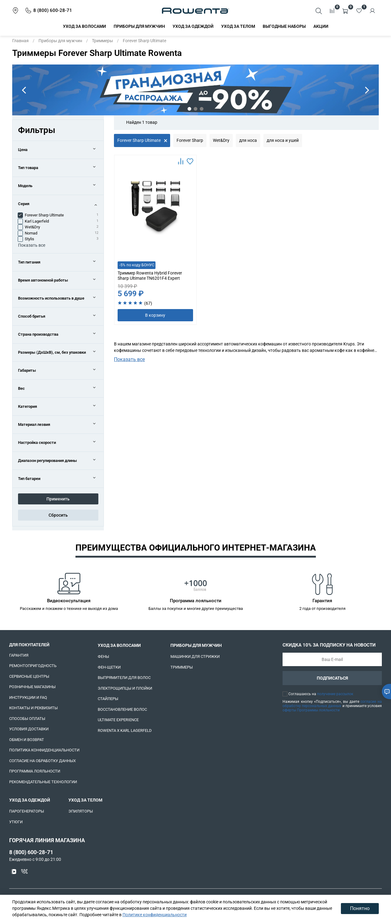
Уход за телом (238, 26)
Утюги (16, 822)
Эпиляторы (80, 811)
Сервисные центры (29, 676)
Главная (20, 40)
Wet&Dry (221, 140)
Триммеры (102, 40)
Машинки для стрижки (195, 656)
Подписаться (332, 678)
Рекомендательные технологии (43, 782)
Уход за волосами (84, 26)
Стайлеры (108, 698)
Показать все (129, 359)
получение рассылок (335, 694)
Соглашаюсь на (320, 694)
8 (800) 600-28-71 (31, 852)
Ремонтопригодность (33, 665)
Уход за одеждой (193, 26)
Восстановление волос (122, 709)
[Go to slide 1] (189, 109)
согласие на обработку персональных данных (332, 703)
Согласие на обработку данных (42, 760)
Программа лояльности (34, 771)
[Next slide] (367, 90)
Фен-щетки (109, 667)
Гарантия (18, 655)
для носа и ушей (283, 140)
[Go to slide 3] (201, 109)
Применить (58, 498)
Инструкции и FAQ (28, 697)
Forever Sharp (190, 140)
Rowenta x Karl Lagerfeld (125, 730)
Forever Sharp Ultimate (139, 140)
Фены (103, 656)
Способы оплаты (27, 718)
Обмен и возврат (26, 739)
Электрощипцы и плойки (125, 688)
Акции (320, 26)
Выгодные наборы (284, 26)
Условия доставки (29, 729)
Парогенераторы (26, 811)
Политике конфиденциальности (154, 914)
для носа (248, 140)
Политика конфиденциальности (44, 750)
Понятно (360, 908)
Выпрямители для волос (124, 677)
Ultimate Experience (118, 719)
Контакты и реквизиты (33, 708)
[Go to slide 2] (195, 109)
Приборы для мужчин (139, 26)
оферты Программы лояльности (311, 710)
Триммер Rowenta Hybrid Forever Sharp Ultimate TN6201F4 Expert (150, 276)
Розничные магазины (32, 686)
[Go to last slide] (23, 90)
